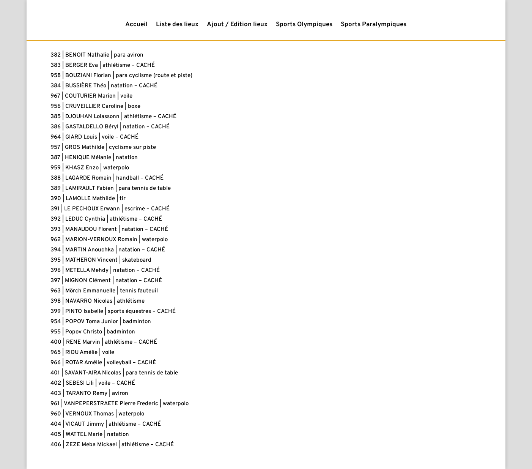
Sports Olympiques (304, 25)
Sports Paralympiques (373, 25)
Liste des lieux (177, 25)
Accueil (136, 25)
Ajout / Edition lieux (237, 25)
